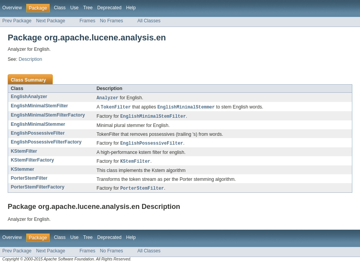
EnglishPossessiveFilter (38, 134)
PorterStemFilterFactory (37, 189)
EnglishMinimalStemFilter (39, 106)
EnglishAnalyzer (29, 96)
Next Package (50, 20)
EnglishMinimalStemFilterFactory (48, 115)
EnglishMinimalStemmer (38, 125)
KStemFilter (24, 152)
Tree (88, 7)
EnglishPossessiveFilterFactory (46, 143)
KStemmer (22, 171)
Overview (12, 7)
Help (131, 7)
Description (30, 59)
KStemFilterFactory (32, 161)
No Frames (111, 20)
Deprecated (109, 7)
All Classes (149, 20)
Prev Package (17, 20)
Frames (87, 20)
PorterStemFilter (29, 180)
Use (74, 7)
